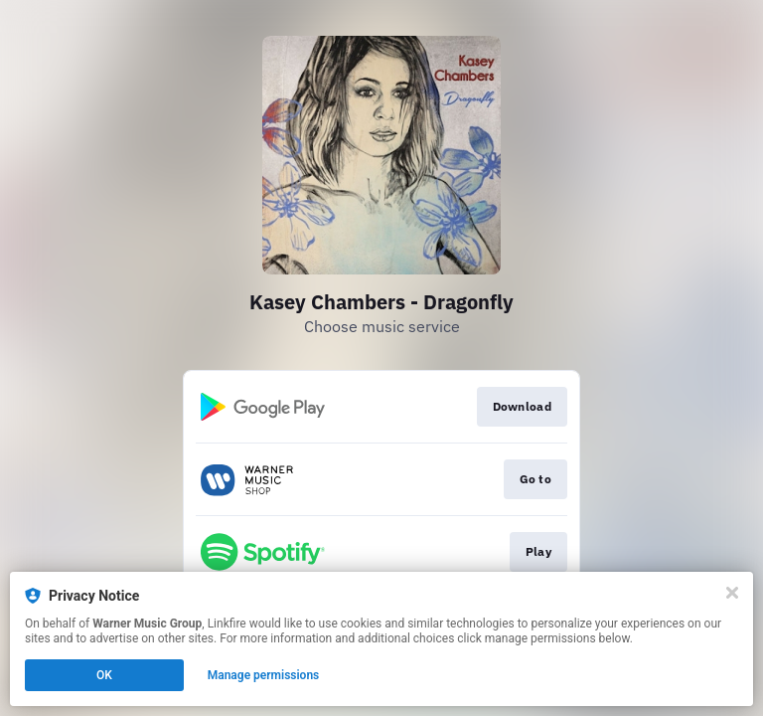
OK (104, 675)
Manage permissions (264, 675)
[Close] (732, 593)
